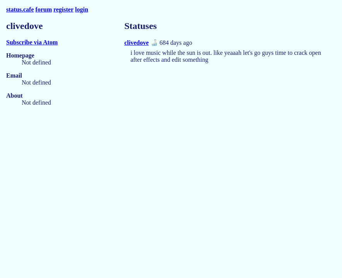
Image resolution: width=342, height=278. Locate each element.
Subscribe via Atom (32, 42)
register (63, 9)
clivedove (136, 42)
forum (44, 9)
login (81, 9)
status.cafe (20, 9)
